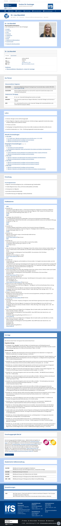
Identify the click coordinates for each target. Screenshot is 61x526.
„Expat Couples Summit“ (31, 448)
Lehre (7, 32)
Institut (10, 11)
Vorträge (8, 37)
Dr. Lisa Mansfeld (10, 51)
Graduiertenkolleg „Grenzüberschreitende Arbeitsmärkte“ (24, 444)
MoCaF (7, 38)
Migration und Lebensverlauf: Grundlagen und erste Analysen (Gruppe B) (23, 164)
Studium (18, 11)
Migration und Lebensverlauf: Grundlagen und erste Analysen (21, 140)
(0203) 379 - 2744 (26, 62)
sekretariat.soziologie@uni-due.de (51, 511)
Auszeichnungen (9, 41)
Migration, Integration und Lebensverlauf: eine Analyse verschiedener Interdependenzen (27, 157)
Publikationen (9, 35)
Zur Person (8, 30)
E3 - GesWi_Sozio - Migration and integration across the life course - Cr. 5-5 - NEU (25, 138)
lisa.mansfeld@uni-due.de (28, 64)
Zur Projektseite (9, 454)
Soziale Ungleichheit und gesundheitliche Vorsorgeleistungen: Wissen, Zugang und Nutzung (27, 152)
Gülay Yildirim (48, 504)
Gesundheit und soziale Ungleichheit (15, 147)
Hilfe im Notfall (32, 520)
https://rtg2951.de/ (18, 88)
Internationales (36, 11)
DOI (7, 213)
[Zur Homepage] (10, 6)
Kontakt (8, 29)
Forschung (27, 11)
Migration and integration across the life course (18, 141)
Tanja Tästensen (35, 513)
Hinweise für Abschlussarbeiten (13, 44)
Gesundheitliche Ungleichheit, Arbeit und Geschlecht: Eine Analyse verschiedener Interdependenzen (29, 149)
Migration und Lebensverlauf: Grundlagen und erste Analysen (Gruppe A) (23, 162)
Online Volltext (13, 237)
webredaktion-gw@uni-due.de (49, 523)
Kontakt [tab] (7, 55)
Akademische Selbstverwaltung (13, 40)
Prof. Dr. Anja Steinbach (37, 506)
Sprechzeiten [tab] (13, 55)
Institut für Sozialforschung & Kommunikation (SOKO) (20, 451)
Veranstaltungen (48, 11)
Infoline (24, 520)
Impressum (41, 520)
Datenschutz (50, 520)
